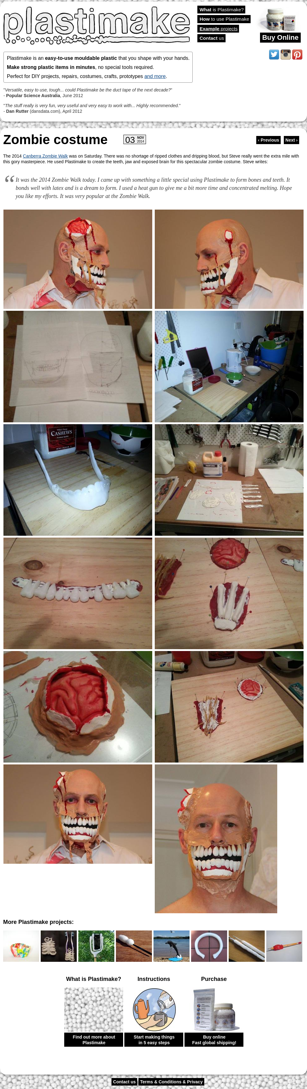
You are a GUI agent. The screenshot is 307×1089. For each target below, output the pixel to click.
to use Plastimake (224, 19)
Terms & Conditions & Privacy (171, 1081)
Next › (291, 140)
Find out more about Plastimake (94, 1039)
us (212, 38)
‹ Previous (268, 140)
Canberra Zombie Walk (45, 156)
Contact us (124, 1081)
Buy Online (280, 37)
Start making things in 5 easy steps (154, 1039)
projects (218, 28)
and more (155, 76)
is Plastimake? (222, 9)
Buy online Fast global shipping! (214, 1039)
